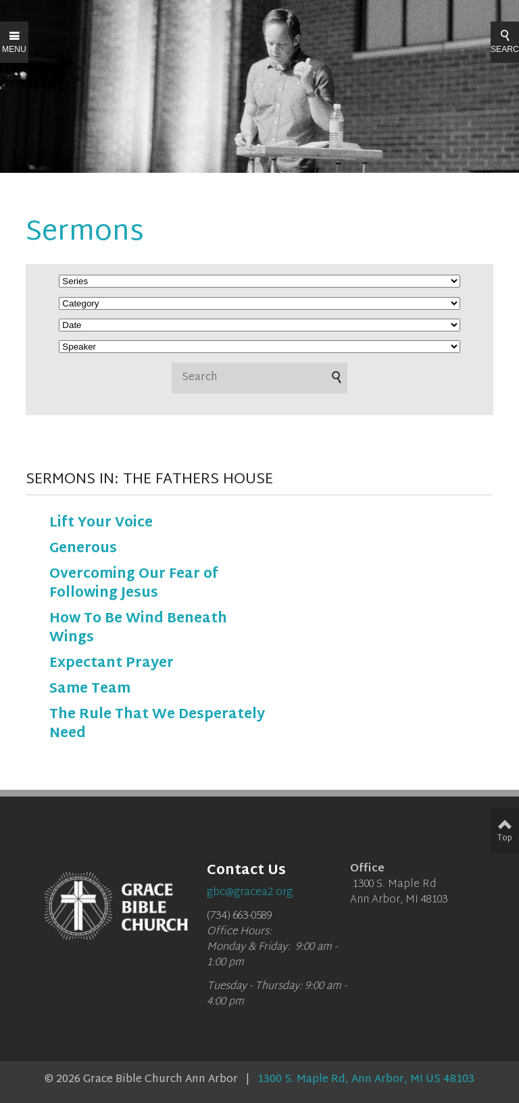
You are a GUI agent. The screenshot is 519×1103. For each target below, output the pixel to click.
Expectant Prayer (111, 663)
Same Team (89, 689)
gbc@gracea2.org (250, 893)
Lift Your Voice (101, 523)
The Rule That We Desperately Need (157, 724)
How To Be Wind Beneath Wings (138, 628)
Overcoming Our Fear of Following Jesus (133, 584)
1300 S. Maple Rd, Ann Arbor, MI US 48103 (365, 1079)
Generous (83, 549)
